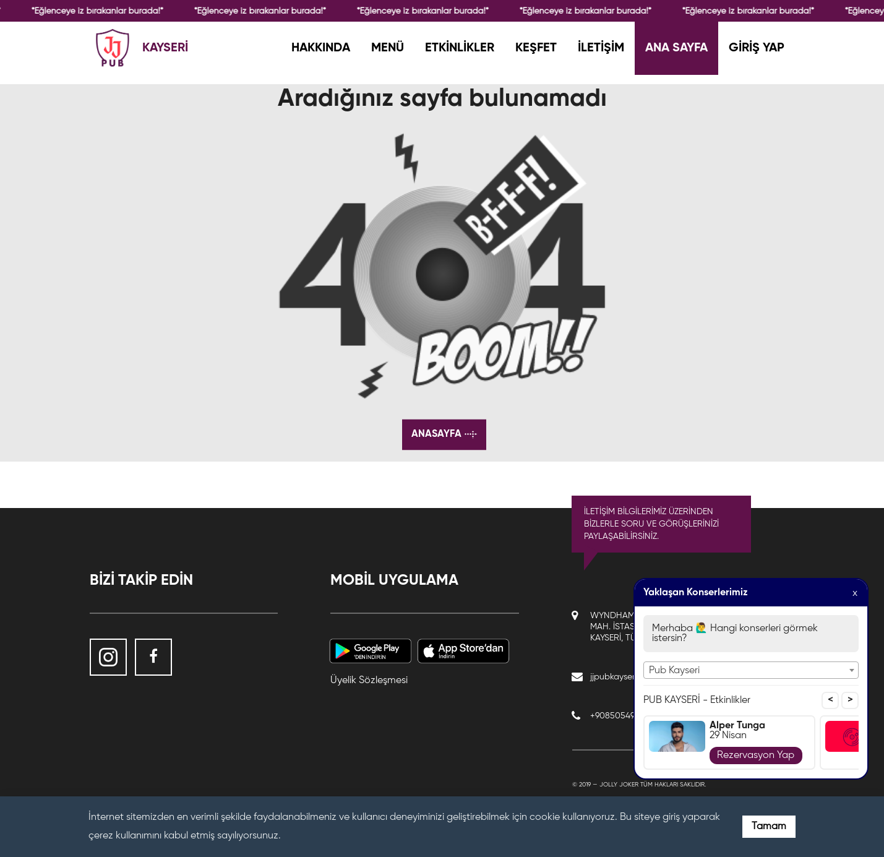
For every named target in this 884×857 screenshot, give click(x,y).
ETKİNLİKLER (459, 48)
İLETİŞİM (601, 48)
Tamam (769, 827)
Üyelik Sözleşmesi (369, 681)
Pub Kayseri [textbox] (674, 671)
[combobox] (751, 670)
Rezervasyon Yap (755, 755)
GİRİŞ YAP (756, 48)
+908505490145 (621, 716)
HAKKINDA (320, 48)
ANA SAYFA (676, 48)
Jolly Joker (618, 785)
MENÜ (387, 48)
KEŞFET (536, 48)
